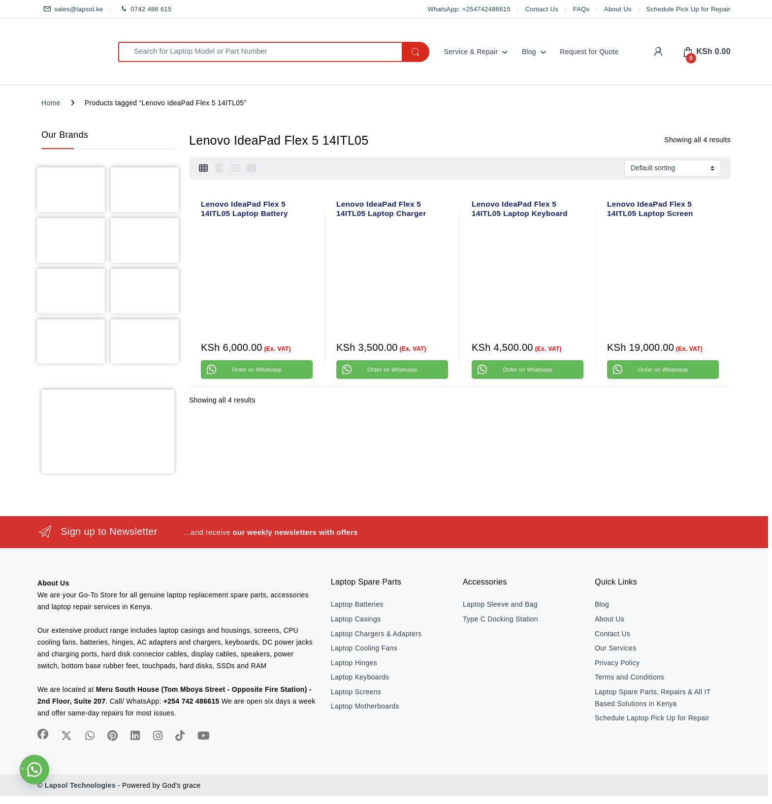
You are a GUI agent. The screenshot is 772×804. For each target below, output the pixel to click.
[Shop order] (672, 168)
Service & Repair (471, 52)
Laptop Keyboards (360, 677)
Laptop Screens (356, 692)
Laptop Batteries (357, 604)
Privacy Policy (617, 663)
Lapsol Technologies (80, 785)
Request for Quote (589, 52)
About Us (618, 9)
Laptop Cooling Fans (364, 648)
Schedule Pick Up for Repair (688, 9)
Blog (529, 52)
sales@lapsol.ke (72, 9)
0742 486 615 (144, 9)
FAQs (581, 9)
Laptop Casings (356, 619)
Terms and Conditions (629, 677)
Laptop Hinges (354, 663)
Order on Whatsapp (257, 369)
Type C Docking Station (500, 619)
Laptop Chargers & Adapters (376, 634)
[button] (34, 769)
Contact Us (541, 9)
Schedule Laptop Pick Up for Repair (652, 718)
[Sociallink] (42, 734)
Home (51, 103)
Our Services (616, 648)
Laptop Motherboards (365, 706)
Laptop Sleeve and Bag (500, 604)
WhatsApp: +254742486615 (468, 9)
